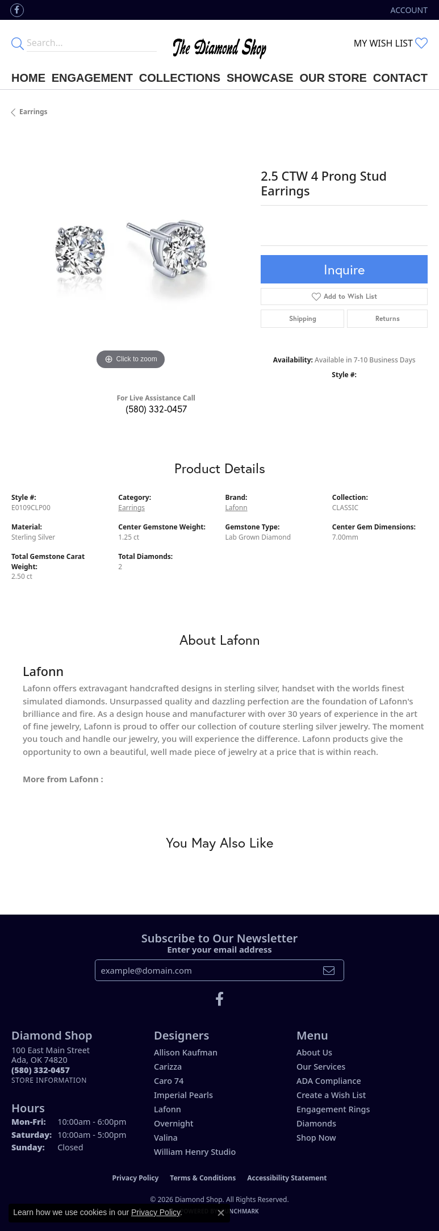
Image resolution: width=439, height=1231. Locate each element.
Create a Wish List (331, 1095)
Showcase (260, 78)
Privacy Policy (135, 1178)
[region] (130, 254)
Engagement (92, 78)
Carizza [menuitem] (168, 1066)
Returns (387, 318)
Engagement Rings (333, 1109)
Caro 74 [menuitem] (168, 1080)
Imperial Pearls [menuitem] (183, 1095)
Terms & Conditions (203, 1178)
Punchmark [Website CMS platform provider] (240, 1211)
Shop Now (316, 1137)
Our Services (320, 1066)
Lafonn (236, 507)
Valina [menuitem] (166, 1137)
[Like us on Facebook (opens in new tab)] (17, 10)
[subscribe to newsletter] (329, 970)
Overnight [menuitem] (174, 1123)
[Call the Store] (40, 1070)
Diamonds (316, 1123)
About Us (314, 1052)
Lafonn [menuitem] (167, 1109)
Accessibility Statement (287, 1178)
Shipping (302, 318)
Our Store (333, 78)
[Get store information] (49, 1080)
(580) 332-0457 (156, 409)
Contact (400, 78)
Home (28, 78)
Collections (179, 78)
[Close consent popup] (221, 1212)
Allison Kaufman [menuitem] (186, 1052)
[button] (408, 10)
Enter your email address (219, 949)
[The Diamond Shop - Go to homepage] (219, 43)
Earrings (33, 111)
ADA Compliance (328, 1080)
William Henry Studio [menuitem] (195, 1151)
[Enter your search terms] (92, 43)
